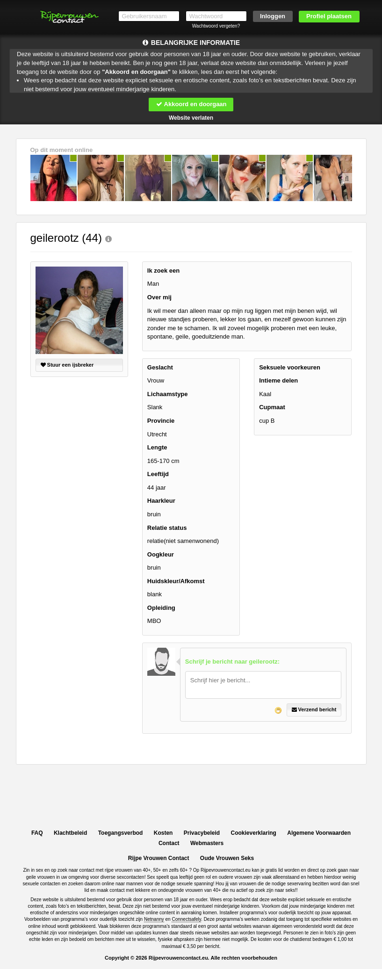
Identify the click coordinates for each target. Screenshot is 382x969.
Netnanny (154, 919)
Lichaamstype (167, 394)
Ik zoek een (163, 270)
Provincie (161, 420)
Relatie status (167, 527)
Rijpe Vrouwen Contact (158, 858)
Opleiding (161, 607)
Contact (169, 843)
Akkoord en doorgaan (190, 104)
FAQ (37, 833)
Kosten (163, 833)
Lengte (157, 447)
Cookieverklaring (253, 833)
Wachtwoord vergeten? (216, 26)
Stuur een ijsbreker (67, 365)
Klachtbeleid (70, 833)
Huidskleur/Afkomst (176, 581)
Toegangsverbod (120, 833)
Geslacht (160, 367)
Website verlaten (191, 118)
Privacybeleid (202, 833)
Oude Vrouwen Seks (227, 858)
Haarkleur (161, 500)
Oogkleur (160, 554)
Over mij (159, 297)
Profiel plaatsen (329, 16)
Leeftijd (158, 473)
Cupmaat (272, 407)
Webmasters (206, 843)
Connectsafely (186, 919)
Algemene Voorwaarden (319, 833)
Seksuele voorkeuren (289, 367)
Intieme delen (278, 380)
